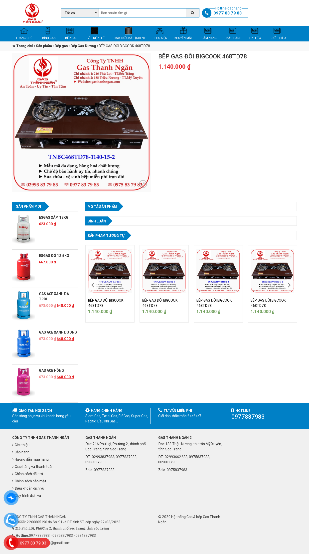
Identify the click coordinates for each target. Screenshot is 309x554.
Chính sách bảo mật (30, 481)
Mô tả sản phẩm (102, 206)
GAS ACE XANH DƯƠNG (58, 332)
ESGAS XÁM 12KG (53, 217)
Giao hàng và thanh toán (34, 466)
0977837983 (104, 470)
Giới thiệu (22, 445)
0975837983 (177, 470)
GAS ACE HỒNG (51, 370)
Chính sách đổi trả (29, 474)
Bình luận (97, 221)
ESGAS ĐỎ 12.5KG (54, 255)
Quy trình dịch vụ (28, 495)
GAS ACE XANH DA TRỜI (54, 296)
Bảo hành (22, 452)
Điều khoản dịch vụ (29, 488)
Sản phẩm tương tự (106, 235)
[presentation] (93, 285)
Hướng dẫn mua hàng (32, 459)
